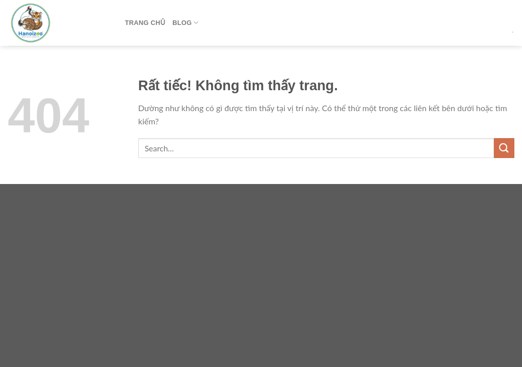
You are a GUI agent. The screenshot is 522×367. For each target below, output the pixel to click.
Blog (185, 23)
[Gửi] (504, 148)
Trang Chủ (145, 23)
